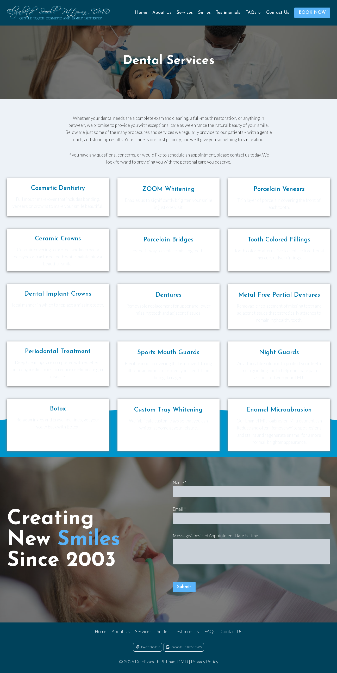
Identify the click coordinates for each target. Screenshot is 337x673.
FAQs (209, 631)
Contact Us (277, 12)
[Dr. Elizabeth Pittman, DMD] (59, 13)
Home (141, 12)
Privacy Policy (204, 661)
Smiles (204, 12)
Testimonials (228, 12)
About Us (161, 12)
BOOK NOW (312, 12)
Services (185, 12)
